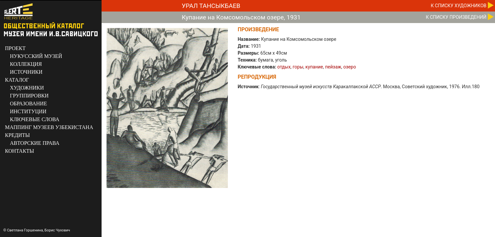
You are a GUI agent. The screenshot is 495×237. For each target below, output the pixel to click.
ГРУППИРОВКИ (29, 95)
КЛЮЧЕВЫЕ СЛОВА (34, 119)
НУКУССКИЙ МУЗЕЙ (36, 56)
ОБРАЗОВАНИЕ (28, 103)
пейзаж (333, 66)
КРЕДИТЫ (17, 135)
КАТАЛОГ (17, 80)
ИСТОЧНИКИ (26, 72)
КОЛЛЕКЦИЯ (26, 64)
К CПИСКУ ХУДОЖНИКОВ (458, 5)
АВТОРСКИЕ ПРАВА (34, 143)
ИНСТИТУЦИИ (28, 111)
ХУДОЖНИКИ (27, 88)
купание (314, 66)
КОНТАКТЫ (19, 151)
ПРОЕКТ (15, 48)
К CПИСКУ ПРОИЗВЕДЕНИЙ (456, 17)
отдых (284, 66)
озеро (349, 66)
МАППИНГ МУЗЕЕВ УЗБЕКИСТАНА (49, 127)
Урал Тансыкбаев (211, 6)
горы (298, 66)
